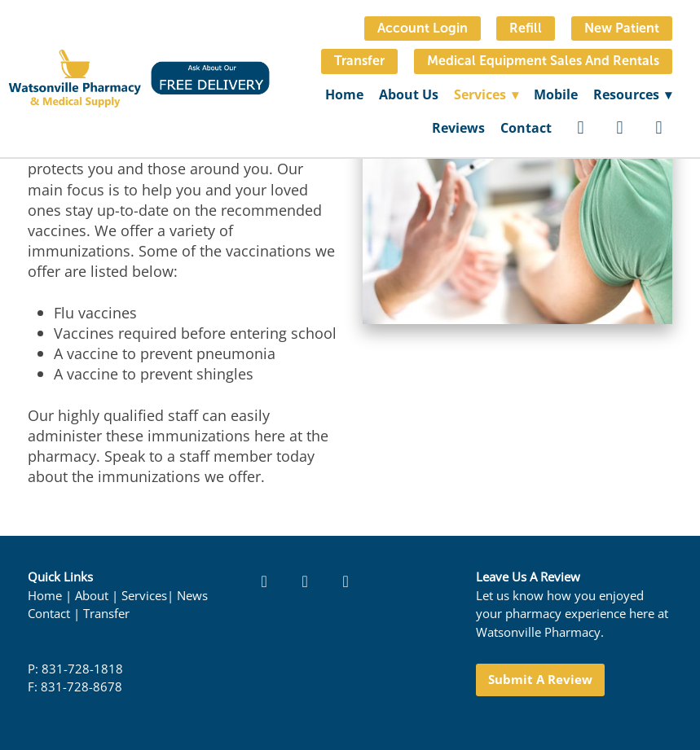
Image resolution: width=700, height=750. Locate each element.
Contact (526, 128)
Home (344, 94)
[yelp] (620, 128)
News (192, 595)
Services (144, 595)
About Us (408, 94)
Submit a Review (540, 679)
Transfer (359, 61)
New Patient (621, 28)
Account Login (422, 28)
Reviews (458, 128)
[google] (659, 128)
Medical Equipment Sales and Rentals (543, 61)
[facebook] (581, 128)
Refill (525, 28)
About (91, 595)
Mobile (556, 94)
